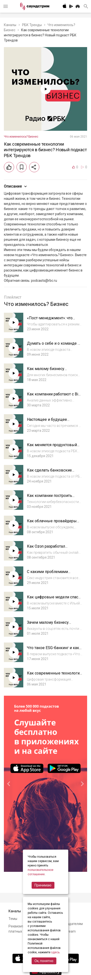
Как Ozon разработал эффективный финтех (47, 548)
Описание (16, 186)
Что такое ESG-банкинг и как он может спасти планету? (53, 650)
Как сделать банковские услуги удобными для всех (51, 472)
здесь (55, 952)
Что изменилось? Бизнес (21, 136)
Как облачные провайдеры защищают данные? (52, 523)
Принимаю (42, 885)
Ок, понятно (43, 961)
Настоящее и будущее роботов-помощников (47, 422)
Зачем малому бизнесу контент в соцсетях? (48, 625)
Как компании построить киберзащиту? (49, 498)
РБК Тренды (32, 25)
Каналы (10, 25)
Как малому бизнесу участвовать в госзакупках (51, 371)
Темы (12, 919)
